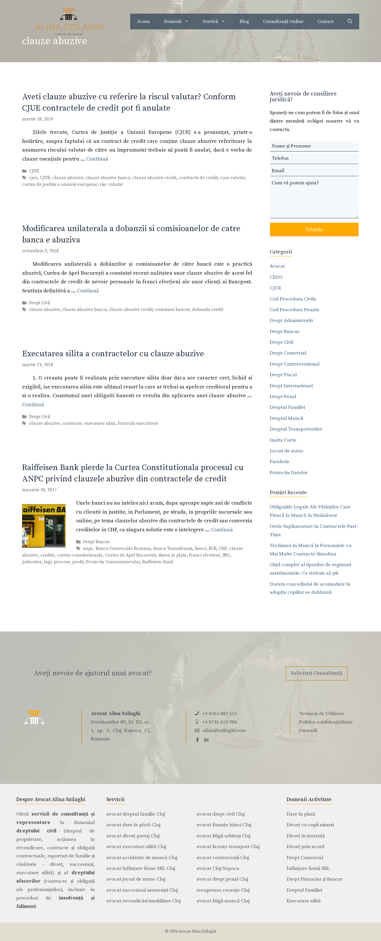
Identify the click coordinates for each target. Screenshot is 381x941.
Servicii (217, 21)
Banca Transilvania (173, 548)
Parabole (279, 461)
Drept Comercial (288, 353)
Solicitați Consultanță (316, 673)
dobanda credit (207, 309)
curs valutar (232, 178)
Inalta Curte (283, 440)
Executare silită (304, 901)
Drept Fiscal (283, 375)
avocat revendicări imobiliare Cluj (143, 901)
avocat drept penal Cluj (222, 879)
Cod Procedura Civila (293, 299)
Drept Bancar (96, 542)
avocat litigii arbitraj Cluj (223, 836)
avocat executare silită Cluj (136, 846)
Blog (244, 21)
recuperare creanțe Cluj (223, 890)
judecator (32, 562)
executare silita (99, 423)
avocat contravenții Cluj (222, 857)
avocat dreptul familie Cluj (135, 814)
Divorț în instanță (306, 836)
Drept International (291, 386)
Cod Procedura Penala (294, 310)
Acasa (143, 21)
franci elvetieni (204, 555)
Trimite (314, 229)
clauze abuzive (68, 178)
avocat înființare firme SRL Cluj (140, 868)
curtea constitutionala (80, 555)
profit (78, 562)
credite (47, 555)
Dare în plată (301, 814)
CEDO (276, 277)
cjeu (33, 178)
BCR (213, 548)
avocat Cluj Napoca (217, 868)
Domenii (180, 21)
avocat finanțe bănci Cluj (223, 825)
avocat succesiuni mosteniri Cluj (142, 890)
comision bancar (172, 309)
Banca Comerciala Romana (123, 548)
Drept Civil (39, 303)
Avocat (277, 266)
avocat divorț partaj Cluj (133, 836)
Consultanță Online (283, 21)
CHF (223, 548)
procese (62, 562)
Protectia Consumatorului (113, 562)
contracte (72, 423)
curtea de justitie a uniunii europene (59, 184)
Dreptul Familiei (287, 407)
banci (200, 548)
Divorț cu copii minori (310, 825)
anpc (88, 548)
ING (226, 555)
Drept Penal (283, 396)
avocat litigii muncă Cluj (223, 901)
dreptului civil (36, 831)
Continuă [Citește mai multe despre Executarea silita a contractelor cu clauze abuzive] (33, 404)
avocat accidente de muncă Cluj (141, 857)
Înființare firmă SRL (308, 868)
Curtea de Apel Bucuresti (130, 555)
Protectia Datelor (288, 472)
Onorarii (308, 730)
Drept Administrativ (292, 320)
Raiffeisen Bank (157, 562)
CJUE (34, 171)
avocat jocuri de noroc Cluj (135, 879)
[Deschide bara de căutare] (350, 21)
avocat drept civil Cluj (220, 814)
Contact (325, 21)
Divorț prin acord (305, 846)
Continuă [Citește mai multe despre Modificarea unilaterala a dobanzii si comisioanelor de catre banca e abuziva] (88, 290)
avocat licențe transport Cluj (228, 846)
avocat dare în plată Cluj (133, 825)
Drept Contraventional (294, 364)
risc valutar (111, 184)
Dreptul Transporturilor (296, 429)
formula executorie (138, 423)
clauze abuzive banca (108, 178)
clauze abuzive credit (154, 178)
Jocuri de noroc (287, 451)
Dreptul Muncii (286, 418)
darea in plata (172, 555)
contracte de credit (198, 178)
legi (47, 562)
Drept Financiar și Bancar (315, 879)
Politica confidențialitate (326, 722)
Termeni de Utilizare (321, 713)
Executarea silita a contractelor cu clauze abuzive (113, 354)
